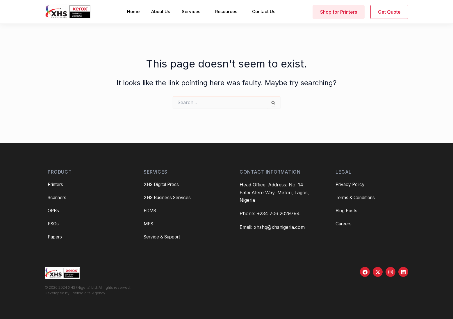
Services (191, 11)
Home (133, 11)
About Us (160, 11)
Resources (226, 11)
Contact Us (263, 11)
